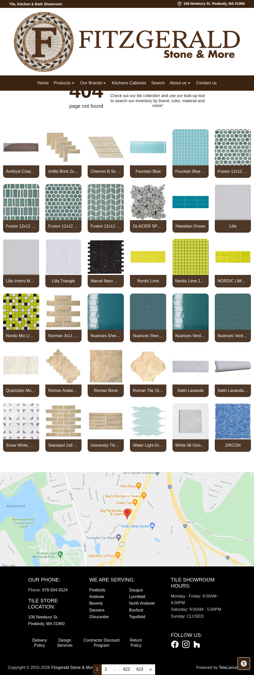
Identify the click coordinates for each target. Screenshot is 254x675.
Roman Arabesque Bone (63, 390)
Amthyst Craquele (21, 171)
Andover (96, 596)
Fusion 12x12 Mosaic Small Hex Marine (63, 226)
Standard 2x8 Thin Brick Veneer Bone (63, 445)
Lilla (232, 226)
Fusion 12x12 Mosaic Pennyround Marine (233, 171)
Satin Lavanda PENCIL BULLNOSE (233, 390)
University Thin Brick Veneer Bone (106, 445)
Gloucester (99, 617)
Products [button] (63, 83)
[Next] (150, 669)
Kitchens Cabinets (129, 83)
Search (158, 83)
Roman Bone (106, 390)
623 (139, 669)
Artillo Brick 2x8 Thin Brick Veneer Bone (63, 171)
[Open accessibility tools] (243, 663)
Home (43, 83)
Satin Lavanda (191, 390)
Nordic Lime (148, 281)
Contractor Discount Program (101, 642)
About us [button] (179, 83)
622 (126, 669)
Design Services (64, 642)
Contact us (206, 83)
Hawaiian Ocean (190, 226)
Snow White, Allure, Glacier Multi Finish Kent (21, 445)
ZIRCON (232, 445)
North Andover (142, 603)
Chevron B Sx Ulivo (106, 171)
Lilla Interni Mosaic (21, 281)
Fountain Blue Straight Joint (190, 171)
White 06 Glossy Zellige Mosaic (190, 445)
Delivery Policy (39, 642)
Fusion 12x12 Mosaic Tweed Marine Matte (106, 226)
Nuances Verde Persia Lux (190, 336)
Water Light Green (148, 445)
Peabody (97, 590)
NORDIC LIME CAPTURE (233, 281)
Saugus (136, 590)
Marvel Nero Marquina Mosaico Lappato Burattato (106, 281)
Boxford (136, 610)
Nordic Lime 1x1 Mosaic (190, 281)
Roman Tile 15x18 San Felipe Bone (148, 390)
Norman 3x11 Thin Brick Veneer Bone (63, 336)
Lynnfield (137, 596)
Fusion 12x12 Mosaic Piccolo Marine (21, 226)
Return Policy (136, 642)
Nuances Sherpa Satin (148, 336)
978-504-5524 (55, 590)
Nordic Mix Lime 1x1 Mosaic (21, 336)
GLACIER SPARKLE (148, 226)
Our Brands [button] (91, 83)
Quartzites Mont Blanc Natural (21, 390)
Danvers (96, 610)
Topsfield (137, 617)
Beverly (96, 603)
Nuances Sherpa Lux (106, 336)
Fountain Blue (148, 171)
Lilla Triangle (63, 281)
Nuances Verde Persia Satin (233, 336)
